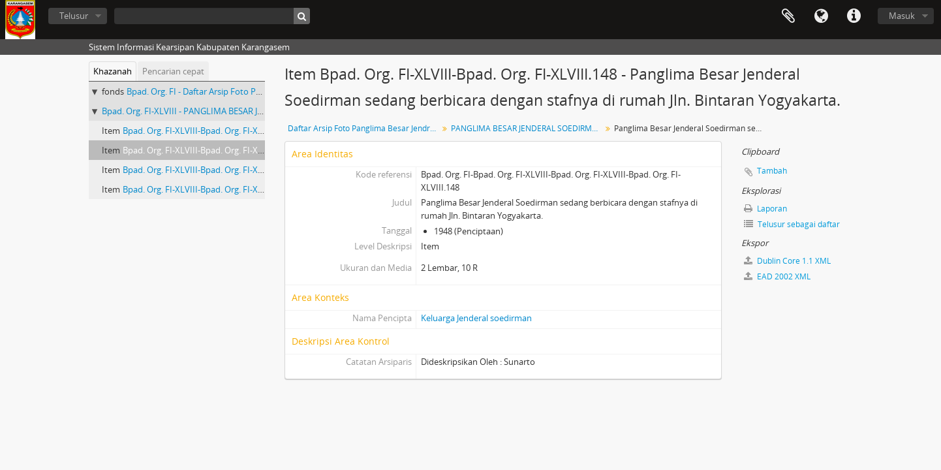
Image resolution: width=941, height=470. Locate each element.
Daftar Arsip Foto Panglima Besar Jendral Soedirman (364, 128)
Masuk (902, 16)
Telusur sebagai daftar (792, 224)
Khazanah (112, 71)
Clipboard (788, 16)
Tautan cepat (853, 16)
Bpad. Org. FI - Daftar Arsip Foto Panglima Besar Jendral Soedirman (255, 91)
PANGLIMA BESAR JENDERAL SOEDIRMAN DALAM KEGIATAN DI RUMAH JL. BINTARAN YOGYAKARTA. (527, 128)
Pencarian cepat (173, 71)
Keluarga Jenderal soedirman (476, 318)
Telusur (73, 16)
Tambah (772, 170)
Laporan (765, 208)
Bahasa (821, 16)
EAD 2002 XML (777, 276)
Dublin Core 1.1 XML (787, 260)
